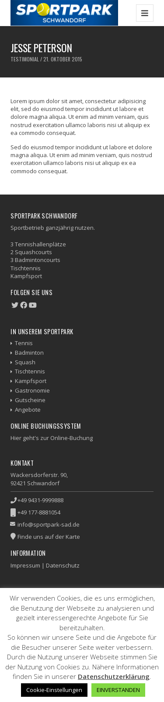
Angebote (28, 409)
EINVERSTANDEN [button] (118, 690)
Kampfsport (30, 381)
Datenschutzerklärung (114, 676)
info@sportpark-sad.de (48, 524)
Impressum (25, 565)
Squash (25, 362)
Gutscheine (30, 400)
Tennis (24, 343)
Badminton (29, 352)
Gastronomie (32, 390)
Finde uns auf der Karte (48, 537)
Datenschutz (63, 565)
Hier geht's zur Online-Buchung (51, 438)
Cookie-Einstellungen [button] (54, 690)
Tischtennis (30, 371)
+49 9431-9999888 (40, 500)
